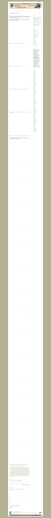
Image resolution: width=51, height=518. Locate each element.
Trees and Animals (35, 45)
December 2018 (34, 129)
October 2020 (34, 111)
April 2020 (34, 116)
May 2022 (34, 96)
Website (10, 502)
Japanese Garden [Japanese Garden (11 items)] (36, 57)
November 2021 (34, 101)
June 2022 (34, 95)
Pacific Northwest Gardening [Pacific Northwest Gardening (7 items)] (36, 64)
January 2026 (34, 72)
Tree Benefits (34, 40)
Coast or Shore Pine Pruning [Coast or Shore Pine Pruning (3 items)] (36, 51)
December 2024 (34, 77)
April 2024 (34, 81)
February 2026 (34, 71)
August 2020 (34, 113)
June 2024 (34, 79)
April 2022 (34, 97)
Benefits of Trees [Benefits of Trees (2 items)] (39, 50)
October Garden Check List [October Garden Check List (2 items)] (35, 62)
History (34, 33)
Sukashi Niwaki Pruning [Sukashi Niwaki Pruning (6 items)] (36, 66)
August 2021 (34, 103)
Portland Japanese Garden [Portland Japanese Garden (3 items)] (36, 65)
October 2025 (34, 73)
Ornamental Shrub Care (35, 36)
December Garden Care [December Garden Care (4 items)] (36, 52)
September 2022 (35, 93)
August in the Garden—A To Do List (13, 484)
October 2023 (34, 84)
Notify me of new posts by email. (13, 506)
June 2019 (34, 124)
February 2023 (34, 89)
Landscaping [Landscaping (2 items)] (34, 60)
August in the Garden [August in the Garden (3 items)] (35, 50)
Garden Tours (34, 31)
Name (10, 497)
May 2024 (34, 80)
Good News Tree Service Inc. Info (36, 32)
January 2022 (34, 99)
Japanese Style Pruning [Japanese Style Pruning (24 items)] (36, 59)
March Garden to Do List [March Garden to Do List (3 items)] (38, 60)
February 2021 (34, 108)
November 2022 (34, 91)
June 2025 (34, 75)
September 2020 (35, 112)
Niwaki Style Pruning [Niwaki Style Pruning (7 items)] (36, 61)
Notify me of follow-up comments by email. (15, 505)
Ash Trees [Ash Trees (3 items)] (38, 49)
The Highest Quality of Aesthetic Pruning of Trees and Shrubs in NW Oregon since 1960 (37, 22)
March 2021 (34, 107)
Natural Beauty (34, 35)
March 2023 (34, 88)
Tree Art (34, 39)
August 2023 (34, 85)
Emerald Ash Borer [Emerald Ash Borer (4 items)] (35, 53)
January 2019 (34, 128)
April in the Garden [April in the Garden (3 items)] (35, 49)
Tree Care (34, 41)
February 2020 (34, 118)
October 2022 (34, 92)
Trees (33, 44)
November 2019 (34, 120)
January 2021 (34, 109)
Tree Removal (34, 43)
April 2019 (34, 126)
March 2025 (34, 76)
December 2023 (34, 83)
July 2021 (34, 104)
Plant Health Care (35, 37)
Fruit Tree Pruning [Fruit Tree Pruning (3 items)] (35, 55)
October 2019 (34, 121)
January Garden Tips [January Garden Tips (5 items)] (36, 56)
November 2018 (34, 130)
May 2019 (34, 125)
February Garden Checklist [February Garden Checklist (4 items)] (36, 54)
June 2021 (34, 105)
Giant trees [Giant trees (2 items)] (38, 55)
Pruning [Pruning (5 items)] (40, 65)
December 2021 (34, 100)
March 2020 (34, 117)
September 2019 (35, 122)
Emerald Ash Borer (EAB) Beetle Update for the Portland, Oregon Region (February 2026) (37, 20)
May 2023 (34, 87)
